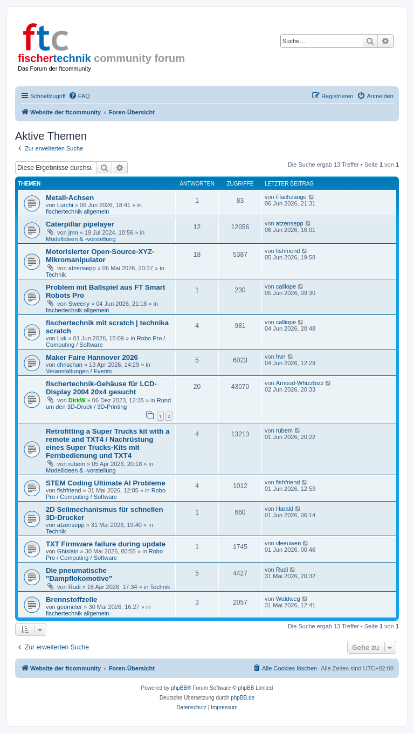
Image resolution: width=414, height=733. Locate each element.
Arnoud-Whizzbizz (300, 383)
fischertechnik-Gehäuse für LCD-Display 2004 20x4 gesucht (101, 388)
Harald (284, 508)
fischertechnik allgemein (77, 211)
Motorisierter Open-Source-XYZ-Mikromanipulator (100, 256)
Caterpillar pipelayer (80, 224)
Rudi (74, 587)
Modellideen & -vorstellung (81, 239)
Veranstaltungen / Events (79, 371)
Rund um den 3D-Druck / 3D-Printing (108, 403)
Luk (62, 338)
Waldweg (288, 598)
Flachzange (291, 197)
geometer (69, 607)
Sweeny (78, 303)
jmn (73, 232)
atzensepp (289, 223)
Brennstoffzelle (71, 599)
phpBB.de (242, 698)
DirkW (77, 400)
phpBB (179, 688)
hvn (281, 356)
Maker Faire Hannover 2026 (92, 357)
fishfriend (288, 251)
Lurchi (65, 205)
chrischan (69, 364)
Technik (56, 274)
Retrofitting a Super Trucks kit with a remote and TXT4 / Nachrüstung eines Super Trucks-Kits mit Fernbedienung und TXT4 (107, 443)
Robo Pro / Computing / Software (105, 493)
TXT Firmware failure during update (105, 544)
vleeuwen (288, 543)
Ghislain (68, 551)
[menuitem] (79, 96)
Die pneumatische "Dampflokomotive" (79, 574)
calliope (286, 286)
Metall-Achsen (70, 198)
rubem (76, 464)
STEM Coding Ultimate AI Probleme (105, 483)
